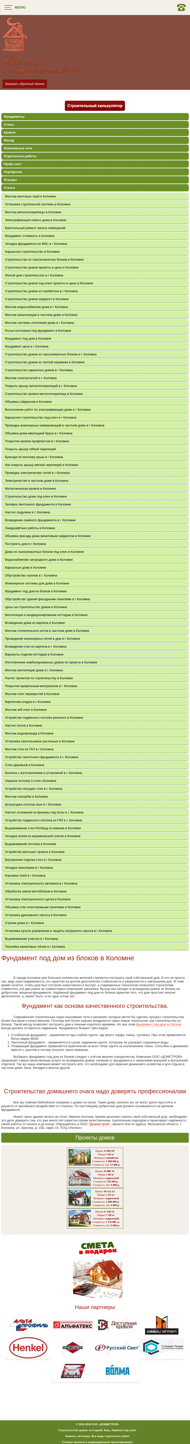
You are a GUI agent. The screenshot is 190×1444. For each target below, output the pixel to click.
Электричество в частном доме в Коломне (36, 480)
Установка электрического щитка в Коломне (38, 899)
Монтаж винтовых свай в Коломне (30, 196)
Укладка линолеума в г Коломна (29, 867)
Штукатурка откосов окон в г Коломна (33, 804)
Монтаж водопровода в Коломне (29, 733)
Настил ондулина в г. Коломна (27, 512)
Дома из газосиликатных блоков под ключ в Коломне (44, 552)
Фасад (9, 140)
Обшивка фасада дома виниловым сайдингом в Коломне (48, 536)
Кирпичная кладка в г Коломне (28, 702)
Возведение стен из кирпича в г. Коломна (36, 646)
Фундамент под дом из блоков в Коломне (36, 591)
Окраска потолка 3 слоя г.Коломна (30, 781)
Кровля (9, 132)
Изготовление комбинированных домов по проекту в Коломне (51, 662)
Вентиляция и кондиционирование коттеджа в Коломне (46, 615)
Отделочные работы (20, 156)
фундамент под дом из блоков (158, 1024)
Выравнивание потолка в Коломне (30, 844)
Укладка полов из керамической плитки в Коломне (42, 836)
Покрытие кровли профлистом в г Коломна (37, 441)
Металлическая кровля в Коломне (30, 488)
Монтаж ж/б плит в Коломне (26, 710)
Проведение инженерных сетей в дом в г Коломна (42, 638)
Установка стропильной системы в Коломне (37, 204)
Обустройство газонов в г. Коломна (31, 575)
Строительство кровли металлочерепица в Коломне (44, 394)
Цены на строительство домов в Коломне (36, 607)
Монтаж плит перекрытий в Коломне (32, 694)
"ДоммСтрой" (99, 1124)
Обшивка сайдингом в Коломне (28, 402)
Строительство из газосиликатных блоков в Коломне (44, 259)
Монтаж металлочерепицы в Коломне (33, 212)
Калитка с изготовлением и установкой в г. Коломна (43, 773)
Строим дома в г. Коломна (24, 923)
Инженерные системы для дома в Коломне (37, 583)
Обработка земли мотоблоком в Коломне (36, 891)
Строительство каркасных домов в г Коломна (39, 370)
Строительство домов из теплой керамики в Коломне (45, 362)
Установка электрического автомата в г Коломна (41, 883)
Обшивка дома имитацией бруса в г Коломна (38, 433)
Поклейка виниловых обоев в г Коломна (35, 946)
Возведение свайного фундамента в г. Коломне (40, 520)
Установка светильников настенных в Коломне (40, 741)
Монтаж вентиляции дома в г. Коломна (34, 670)
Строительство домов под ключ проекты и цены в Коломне (49, 283)
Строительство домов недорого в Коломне (37, 299)
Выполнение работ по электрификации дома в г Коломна (48, 409)
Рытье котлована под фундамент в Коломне (38, 330)
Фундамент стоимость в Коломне (29, 236)
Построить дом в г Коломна (25, 544)
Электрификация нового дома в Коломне (35, 220)
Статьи (9, 188)
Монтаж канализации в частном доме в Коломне (41, 315)
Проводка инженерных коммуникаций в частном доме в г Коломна (54, 425)
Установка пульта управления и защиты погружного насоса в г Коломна (58, 931)
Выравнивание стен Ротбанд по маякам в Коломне (43, 828)
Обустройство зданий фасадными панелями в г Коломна (47, 599)
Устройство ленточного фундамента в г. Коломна (41, 757)
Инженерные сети (18, 148)
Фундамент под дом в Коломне (28, 338)
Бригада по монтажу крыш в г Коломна (34, 457)
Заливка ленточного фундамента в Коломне (38, 504)
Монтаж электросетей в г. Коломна (31, 378)
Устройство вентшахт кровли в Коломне (35, 852)
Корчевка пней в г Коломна (25, 875)
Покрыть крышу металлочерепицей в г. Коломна (41, 386)
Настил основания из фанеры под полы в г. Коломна (44, 812)
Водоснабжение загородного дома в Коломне (39, 559)
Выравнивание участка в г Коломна (31, 939)
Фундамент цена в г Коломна (26, 346)
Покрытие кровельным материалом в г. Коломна (41, 686)
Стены (9, 124)
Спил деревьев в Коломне (24, 765)
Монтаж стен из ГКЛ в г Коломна (29, 749)
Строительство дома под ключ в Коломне (36, 496)
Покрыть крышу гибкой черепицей (30, 449)
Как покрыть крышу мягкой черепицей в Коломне (41, 465)
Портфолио (13, 172)
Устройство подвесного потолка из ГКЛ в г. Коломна (43, 820)
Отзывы (10, 180)
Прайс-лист (13, 164)
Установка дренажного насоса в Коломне (36, 915)
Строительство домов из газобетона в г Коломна (41, 291)
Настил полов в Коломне (23, 725)
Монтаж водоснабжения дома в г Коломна (36, 307)
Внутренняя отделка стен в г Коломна (33, 860)
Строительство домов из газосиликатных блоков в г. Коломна (50, 354)
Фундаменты (14, 116)
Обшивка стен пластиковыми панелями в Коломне (43, 907)
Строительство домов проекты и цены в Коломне (42, 267)
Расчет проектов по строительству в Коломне (39, 678)
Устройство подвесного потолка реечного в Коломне (44, 717)
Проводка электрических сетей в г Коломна (37, 473)
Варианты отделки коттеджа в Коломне (34, 654)
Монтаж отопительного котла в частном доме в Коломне (47, 631)
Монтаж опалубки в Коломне (26, 796)
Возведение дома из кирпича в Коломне (35, 623)
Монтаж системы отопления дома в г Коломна (39, 323)
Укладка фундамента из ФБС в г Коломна (36, 244)
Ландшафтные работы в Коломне (30, 528)
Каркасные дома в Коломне (25, 567)
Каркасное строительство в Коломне (32, 251)
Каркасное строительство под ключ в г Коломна (40, 417)
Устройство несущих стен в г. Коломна (33, 788)
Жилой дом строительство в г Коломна (34, 275)
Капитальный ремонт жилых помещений (35, 228)
